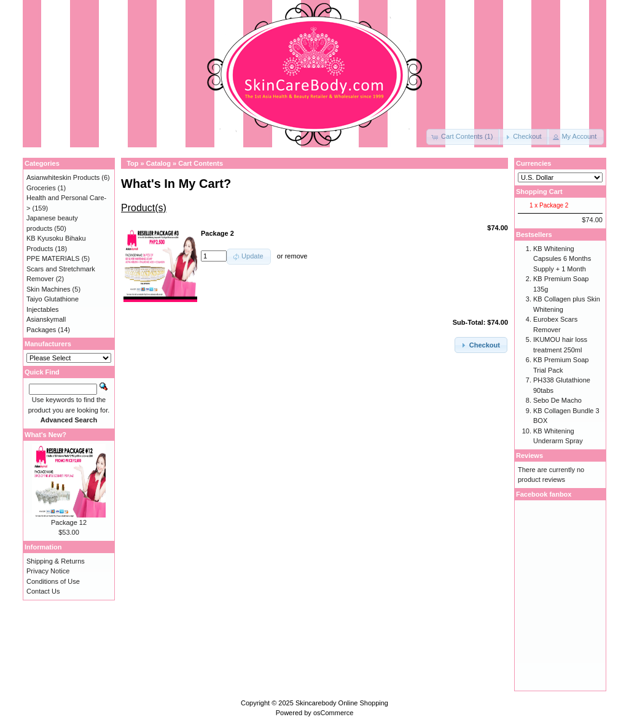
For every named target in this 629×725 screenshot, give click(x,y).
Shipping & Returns (55, 561)
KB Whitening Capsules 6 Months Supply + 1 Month (562, 259)
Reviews (529, 455)
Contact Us (43, 591)
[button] (463, 137)
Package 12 (69, 522)
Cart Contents (200, 163)
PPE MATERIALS (53, 258)
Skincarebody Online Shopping (341, 703)
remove (296, 256)
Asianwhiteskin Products (63, 177)
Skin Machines (48, 289)
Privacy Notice (47, 571)
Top (132, 163)
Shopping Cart (539, 191)
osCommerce (333, 712)
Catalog (158, 163)
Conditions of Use (53, 581)
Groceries (41, 188)
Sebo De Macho (557, 400)
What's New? (45, 434)
